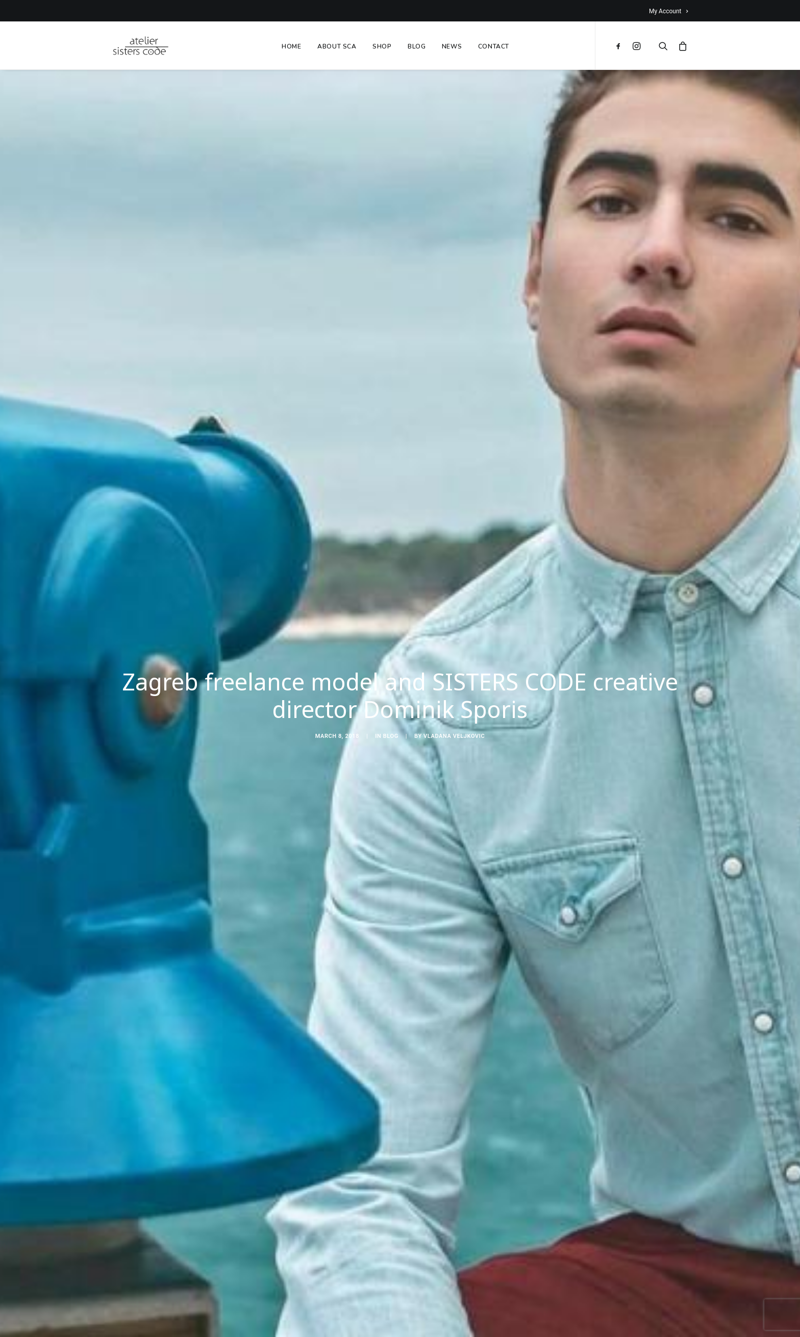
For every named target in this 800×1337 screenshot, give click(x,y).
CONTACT (493, 46)
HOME (291, 46)
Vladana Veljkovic (454, 732)
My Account (668, 11)
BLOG (417, 46)
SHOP (381, 46)
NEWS (452, 46)
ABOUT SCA (336, 46)
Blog (390, 732)
